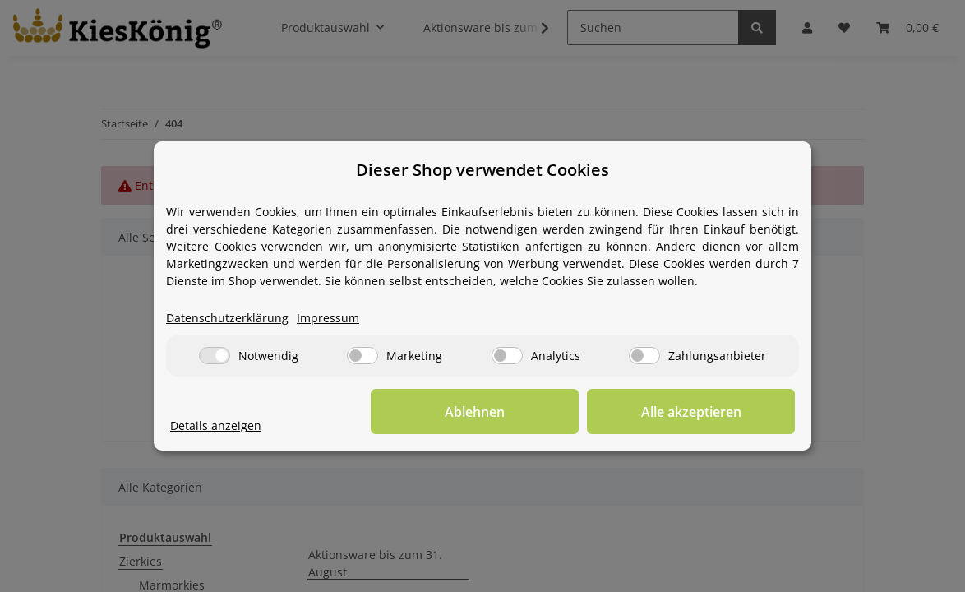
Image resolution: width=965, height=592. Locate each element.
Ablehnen (540, 412)
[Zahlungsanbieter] (644, 356)
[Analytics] (507, 356)
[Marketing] (362, 356)
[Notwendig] (214, 356)
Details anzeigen (215, 426)
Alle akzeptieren (713, 412)
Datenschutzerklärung (227, 318)
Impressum (328, 318)
